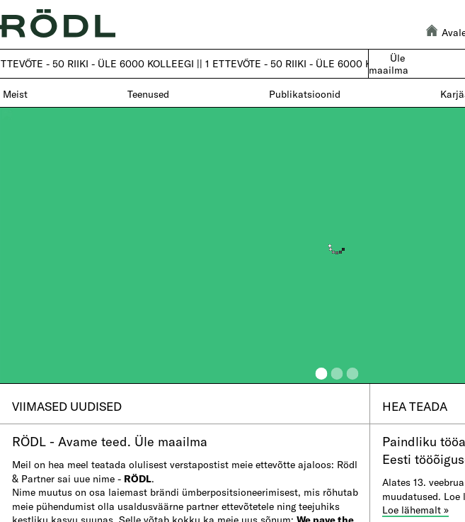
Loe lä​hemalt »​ (415, 510)
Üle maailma (388, 64)
